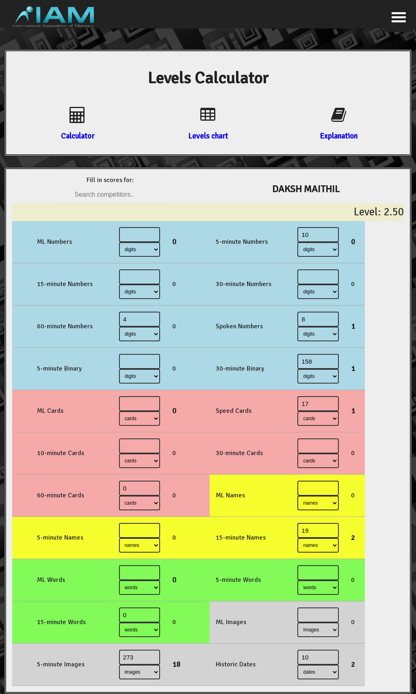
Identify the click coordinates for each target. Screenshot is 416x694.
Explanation (339, 136)
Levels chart (208, 136)
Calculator (77, 136)
